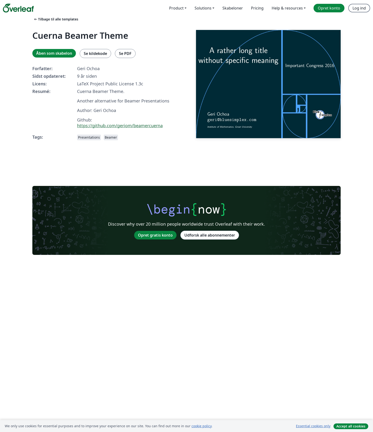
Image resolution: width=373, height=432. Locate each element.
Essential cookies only (313, 426)
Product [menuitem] (176, 8)
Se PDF (125, 53)
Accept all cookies (350, 426)
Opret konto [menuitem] (329, 8)
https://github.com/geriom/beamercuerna (120, 125)
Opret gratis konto (155, 235)
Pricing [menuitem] (257, 8)
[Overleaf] (18, 8)
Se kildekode (95, 53)
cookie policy (201, 426)
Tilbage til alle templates (55, 19)
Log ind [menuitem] (359, 8)
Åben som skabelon (54, 53)
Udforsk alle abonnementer (209, 235)
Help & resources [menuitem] (287, 8)
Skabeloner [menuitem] (232, 8)
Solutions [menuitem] (203, 8)
